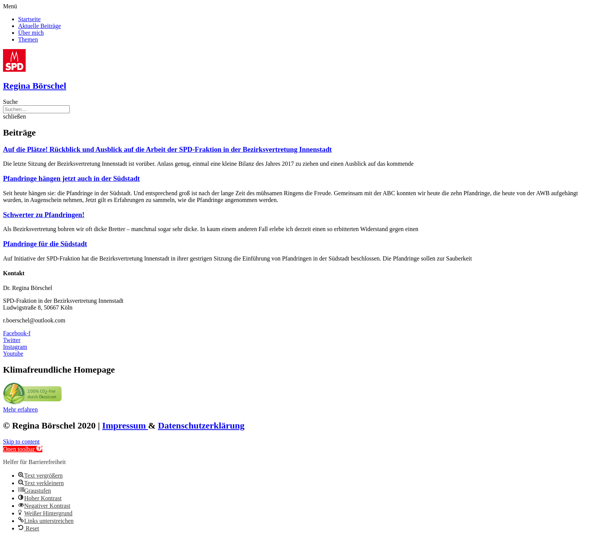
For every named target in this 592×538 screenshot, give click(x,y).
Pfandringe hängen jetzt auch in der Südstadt (71, 178)
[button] (296, 6)
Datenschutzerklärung (201, 425)
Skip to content (21, 441)
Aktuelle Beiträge (39, 26)
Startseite (29, 19)
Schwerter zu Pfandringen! (44, 215)
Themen (28, 39)
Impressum (125, 425)
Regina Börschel (34, 86)
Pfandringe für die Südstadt (45, 244)
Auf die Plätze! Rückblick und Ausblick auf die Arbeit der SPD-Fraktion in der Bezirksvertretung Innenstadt (167, 149)
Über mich (31, 32)
